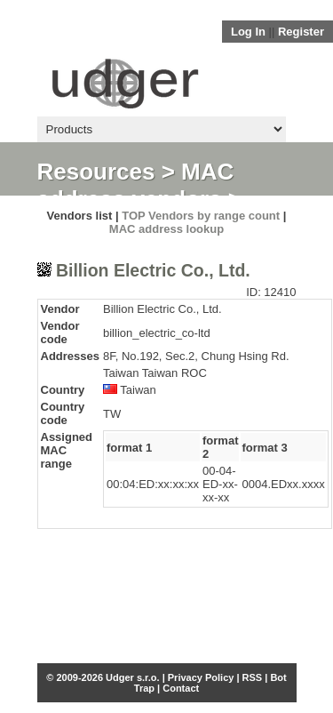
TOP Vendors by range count (201, 215)
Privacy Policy (201, 677)
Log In (248, 31)
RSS (252, 677)
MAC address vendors (135, 185)
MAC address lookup (166, 229)
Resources (96, 171)
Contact (181, 688)
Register (301, 31)
